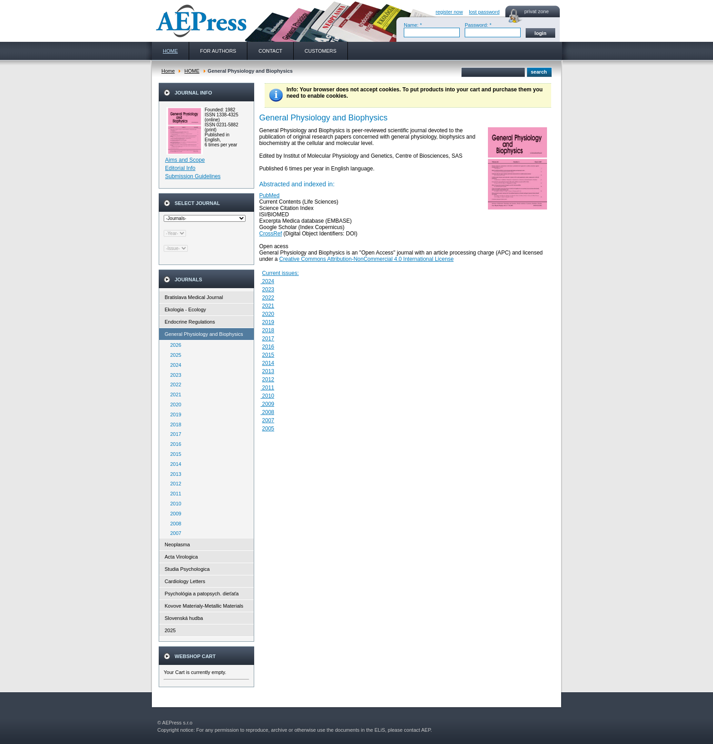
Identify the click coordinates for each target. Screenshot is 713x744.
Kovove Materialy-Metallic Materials (204, 606)
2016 (173, 444)
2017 (173, 434)
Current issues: (280, 273)
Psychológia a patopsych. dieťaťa (202, 593)
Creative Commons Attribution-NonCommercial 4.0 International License (366, 259)
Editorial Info (180, 168)
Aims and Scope (185, 160)
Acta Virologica (181, 556)
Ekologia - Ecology (185, 309)
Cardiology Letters (185, 581)
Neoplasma (177, 544)
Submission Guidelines (193, 176)
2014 (173, 464)
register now (449, 12)
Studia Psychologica (187, 569)
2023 (173, 375)
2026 (173, 345)
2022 (173, 384)
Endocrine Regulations (190, 322)
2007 (173, 533)
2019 (173, 414)
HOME (191, 71)
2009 (173, 513)
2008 (173, 523)
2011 (173, 493)
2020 (173, 404)
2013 (173, 474)
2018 (173, 424)
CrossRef (270, 233)
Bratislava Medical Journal (194, 297)
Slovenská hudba (184, 618)
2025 (173, 355)
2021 (173, 394)
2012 (173, 483)
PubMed (269, 195)
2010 (173, 503)
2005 (268, 428)
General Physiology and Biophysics (204, 334)
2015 (173, 454)
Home (168, 71)
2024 (173, 365)
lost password (484, 12)
